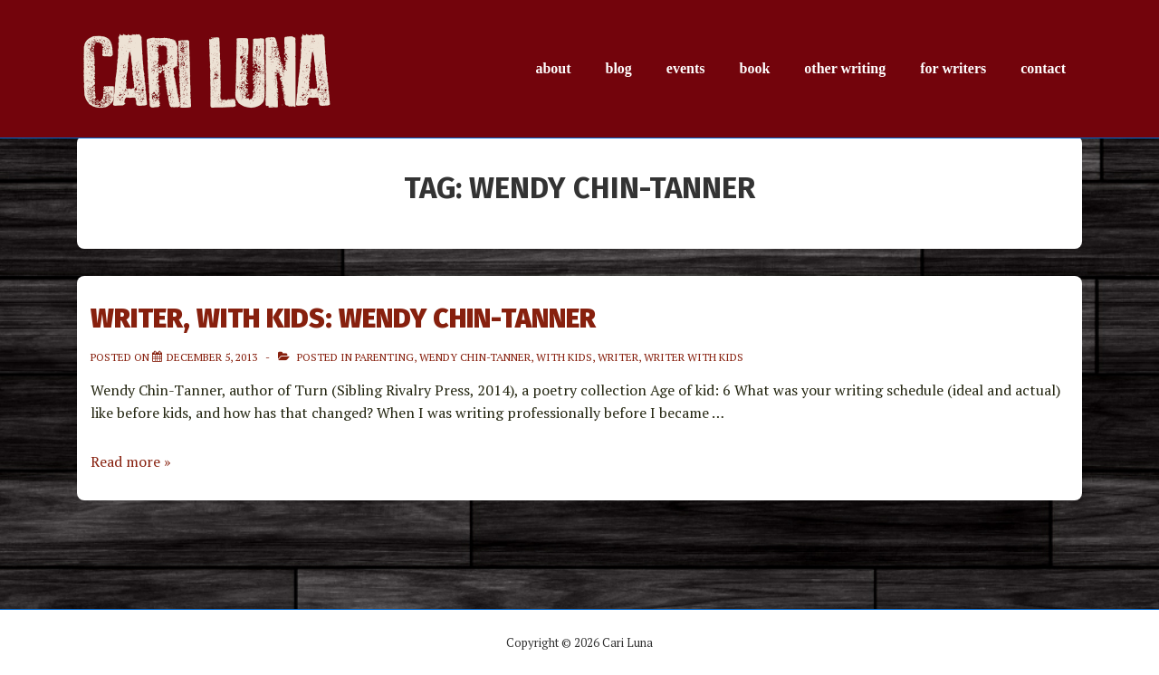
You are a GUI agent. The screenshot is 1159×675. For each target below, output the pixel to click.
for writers (953, 68)
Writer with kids (693, 357)
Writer (618, 357)
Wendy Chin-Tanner (475, 357)
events (685, 68)
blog (619, 68)
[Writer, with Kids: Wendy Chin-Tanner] (212, 357)
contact (1043, 68)
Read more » (131, 461)
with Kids (564, 357)
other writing (845, 68)
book (755, 68)
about (552, 68)
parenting (384, 357)
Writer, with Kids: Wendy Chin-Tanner (343, 318)
